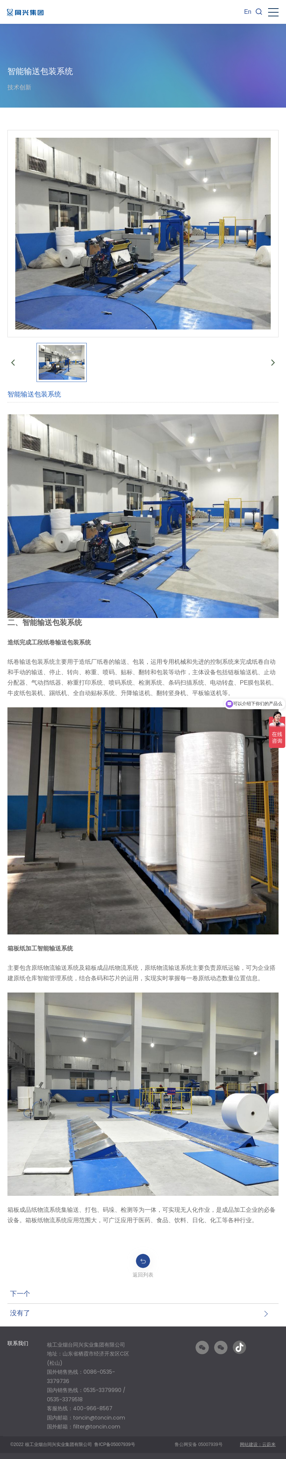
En (247, 12)
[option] (88, 1388)
